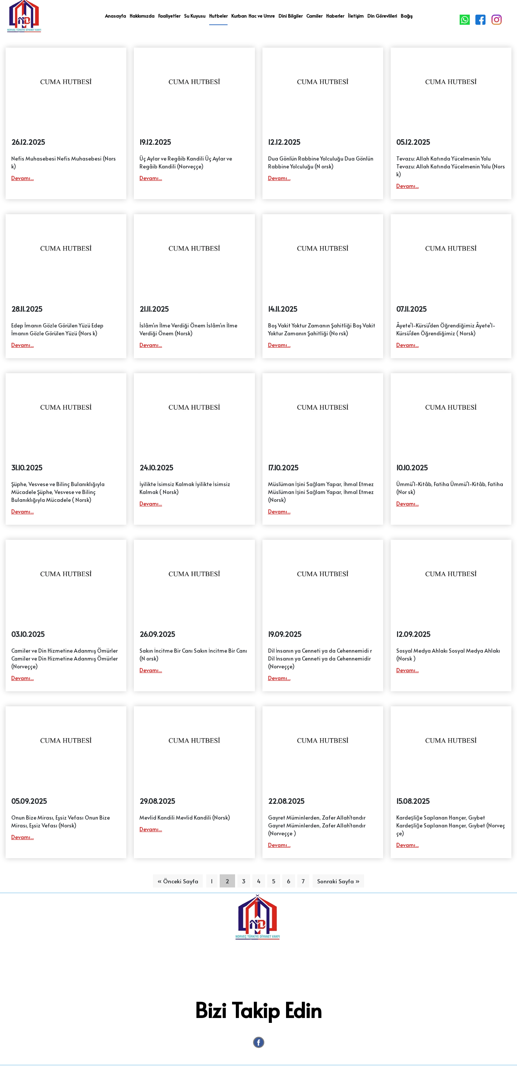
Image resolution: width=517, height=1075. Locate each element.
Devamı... (22, 178)
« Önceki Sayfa (177, 881)
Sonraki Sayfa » (338, 881)
